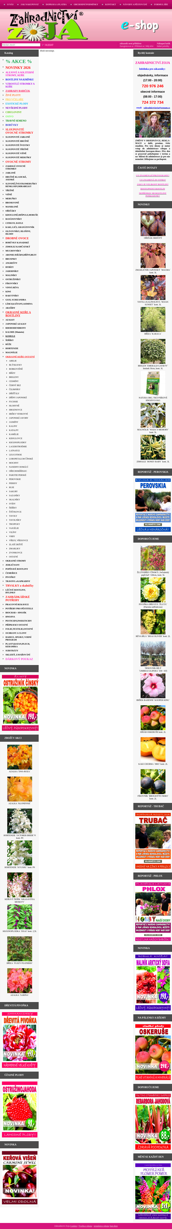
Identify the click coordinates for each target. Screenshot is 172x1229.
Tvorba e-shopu (85, 1226)
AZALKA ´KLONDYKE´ (20, 803)
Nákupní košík (163, 43)
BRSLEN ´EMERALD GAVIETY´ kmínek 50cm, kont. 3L (153, 367)
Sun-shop (114, 1226)
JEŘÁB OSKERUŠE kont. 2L (153, 732)
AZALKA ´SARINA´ (19, 995)
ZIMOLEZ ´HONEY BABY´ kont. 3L (153, 461)
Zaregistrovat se (126, 46)
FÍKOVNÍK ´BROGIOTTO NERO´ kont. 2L (153, 797)
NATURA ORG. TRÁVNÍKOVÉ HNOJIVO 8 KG (153, 399)
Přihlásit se (139, 46)
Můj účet (149, 46)
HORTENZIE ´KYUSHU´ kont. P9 (20, 867)
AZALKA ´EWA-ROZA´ (19, 771)
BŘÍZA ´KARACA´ (153, 334)
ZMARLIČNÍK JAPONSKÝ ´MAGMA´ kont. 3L (153, 271)
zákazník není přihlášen (130, 43)
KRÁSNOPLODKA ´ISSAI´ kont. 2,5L (20, 931)
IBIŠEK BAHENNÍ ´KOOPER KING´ (153, 700)
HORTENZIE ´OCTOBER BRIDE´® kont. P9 (20, 836)
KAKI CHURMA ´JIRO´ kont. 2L (153, 764)
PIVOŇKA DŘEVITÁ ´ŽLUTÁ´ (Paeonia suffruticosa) (153, 605)
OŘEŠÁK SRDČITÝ (153, 238)
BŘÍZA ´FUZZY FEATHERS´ (20, 963)
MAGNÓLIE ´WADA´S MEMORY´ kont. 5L (153, 431)
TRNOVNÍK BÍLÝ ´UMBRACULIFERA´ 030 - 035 (153, 669)
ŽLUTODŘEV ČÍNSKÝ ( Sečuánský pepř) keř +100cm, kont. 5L (153, 573)
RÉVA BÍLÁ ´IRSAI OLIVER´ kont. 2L (153, 636)
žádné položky (163, 46)
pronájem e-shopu (101, 1226)
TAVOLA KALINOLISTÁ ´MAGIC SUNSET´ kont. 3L (153, 303)
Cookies (73, 1226)
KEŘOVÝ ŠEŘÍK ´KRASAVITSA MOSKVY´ (20, 900)
